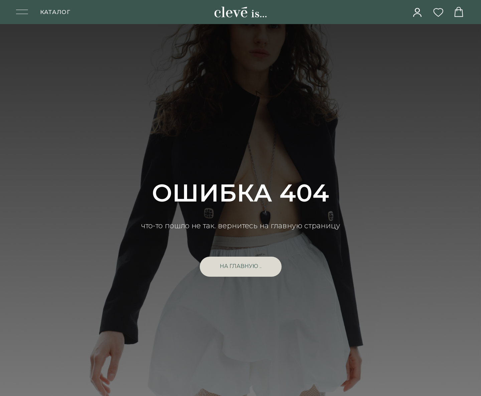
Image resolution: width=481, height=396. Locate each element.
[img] (418, 12)
